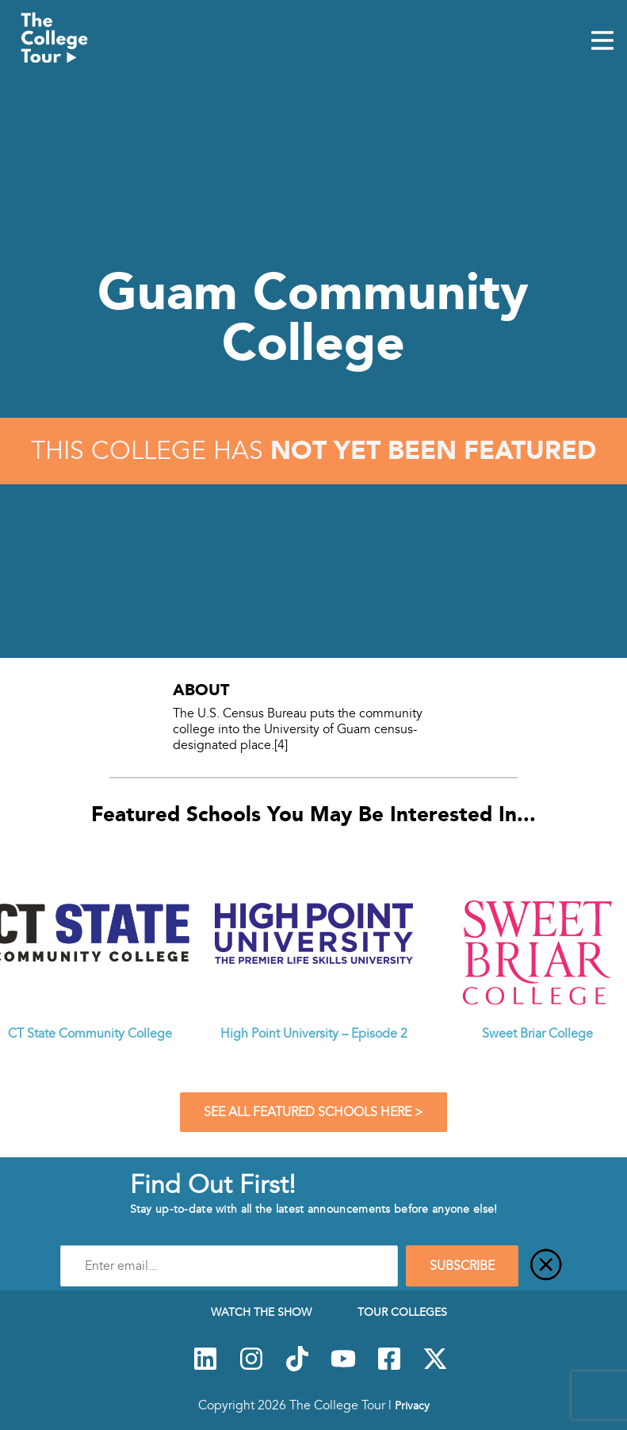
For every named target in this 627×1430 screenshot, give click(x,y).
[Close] (546, 1265)
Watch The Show (261, 1312)
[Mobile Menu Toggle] (602, 42)
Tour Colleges (402, 1312)
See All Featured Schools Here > (313, 1112)
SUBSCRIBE (462, 1266)
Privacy (412, 1405)
